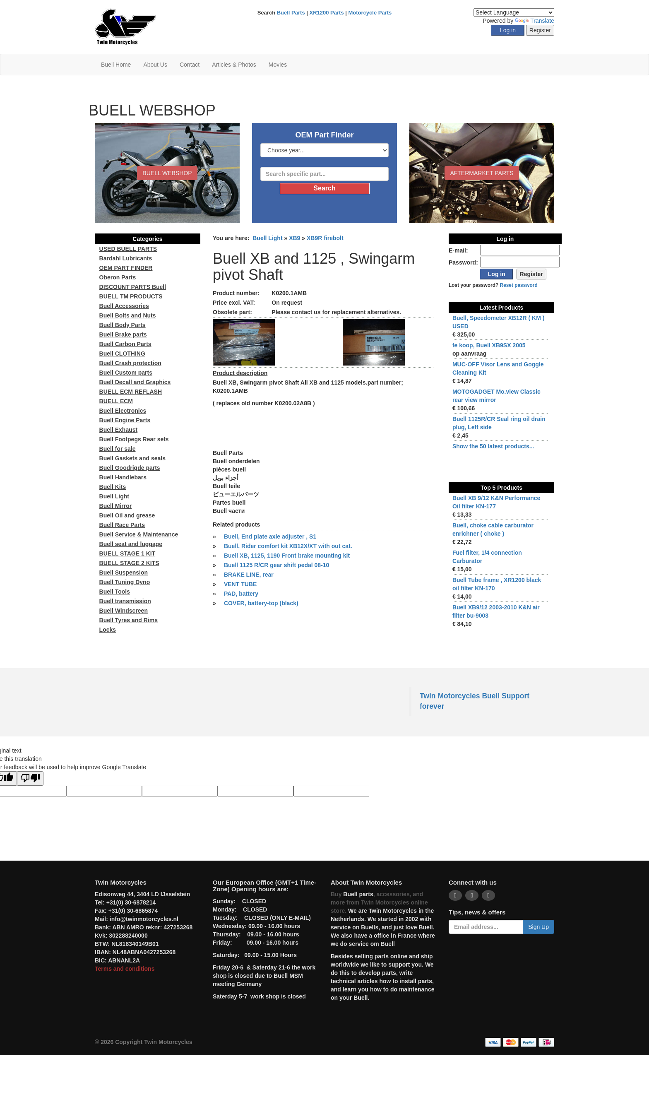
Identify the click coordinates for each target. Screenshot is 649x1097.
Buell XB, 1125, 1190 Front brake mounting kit (287, 555)
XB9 (294, 238)
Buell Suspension (123, 572)
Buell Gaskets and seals (132, 458)
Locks (107, 629)
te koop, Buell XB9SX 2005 (489, 345)
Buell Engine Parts (125, 420)
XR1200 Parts (327, 13)
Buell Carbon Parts (125, 344)
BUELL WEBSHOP (167, 173)
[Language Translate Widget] (514, 12)
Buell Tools (114, 591)
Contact (190, 64)
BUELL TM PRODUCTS (131, 296)
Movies (278, 64)
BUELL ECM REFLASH (130, 391)
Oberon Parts (117, 277)
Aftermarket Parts (481, 173)
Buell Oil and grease (127, 515)
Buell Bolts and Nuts (127, 315)
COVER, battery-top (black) (261, 603)
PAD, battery (241, 593)
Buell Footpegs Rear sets (134, 439)
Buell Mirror (115, 506)
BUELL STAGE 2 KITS (129, 563)
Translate (534, 20)
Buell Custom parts (125, 372)
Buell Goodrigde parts (129, 467)
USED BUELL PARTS (128, 248)
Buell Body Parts (122, 325)
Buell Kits (112, 487)
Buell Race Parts (122, 525)
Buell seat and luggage (130, 544)
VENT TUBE (240, 584)
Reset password (519, 285)
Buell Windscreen (123, 610)
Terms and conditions (124, 968)
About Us (155, 64)
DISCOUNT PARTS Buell (132, 287)
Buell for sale (117, 448)
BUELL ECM (116, 401)
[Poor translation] (30, 778)
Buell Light (267, 238)
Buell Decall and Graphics (135, 382)
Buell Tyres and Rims (128, 620)
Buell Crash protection (130, 363)
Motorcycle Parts (370, 13)
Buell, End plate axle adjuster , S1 (270, 536)
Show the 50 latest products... (493, 446)
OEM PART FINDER (126, 268)
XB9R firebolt (325, 238)
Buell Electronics (123, 410)
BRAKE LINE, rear (249, 574)
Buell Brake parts (123, 334)
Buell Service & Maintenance (138, 534)
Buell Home (116, 64)
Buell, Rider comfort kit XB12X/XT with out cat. (288, 546)
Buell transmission (125, 601)
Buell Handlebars (123, 477)
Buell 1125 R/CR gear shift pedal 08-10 (276, 565)
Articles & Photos (234, 64)
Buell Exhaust (118, 429)
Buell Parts (291, 13)
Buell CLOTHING (122, 353)
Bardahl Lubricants (125, 258)
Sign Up (538, 927)
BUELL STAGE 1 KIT (127, 553)
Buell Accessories (124, 306)
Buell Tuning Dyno (124, 582)
